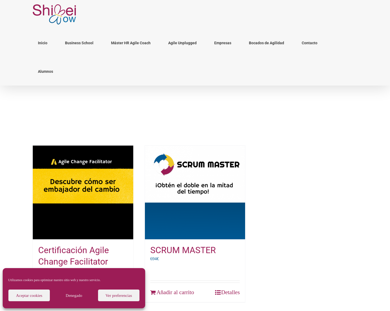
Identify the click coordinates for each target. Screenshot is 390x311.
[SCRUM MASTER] (195, 192)
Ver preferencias (118, 295)
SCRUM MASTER (183, 250)
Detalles (230, 292)
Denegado (74, 295)
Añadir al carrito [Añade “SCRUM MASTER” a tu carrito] (175, 292)
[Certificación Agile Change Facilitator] (83, 192)
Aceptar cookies (29, 295)
